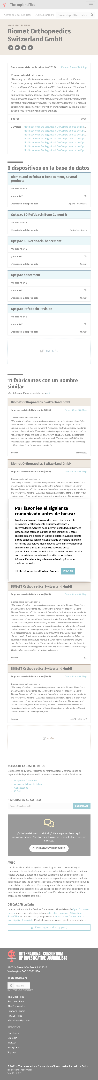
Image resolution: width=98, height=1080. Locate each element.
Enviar (68, 571)
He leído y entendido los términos (39, 571)
